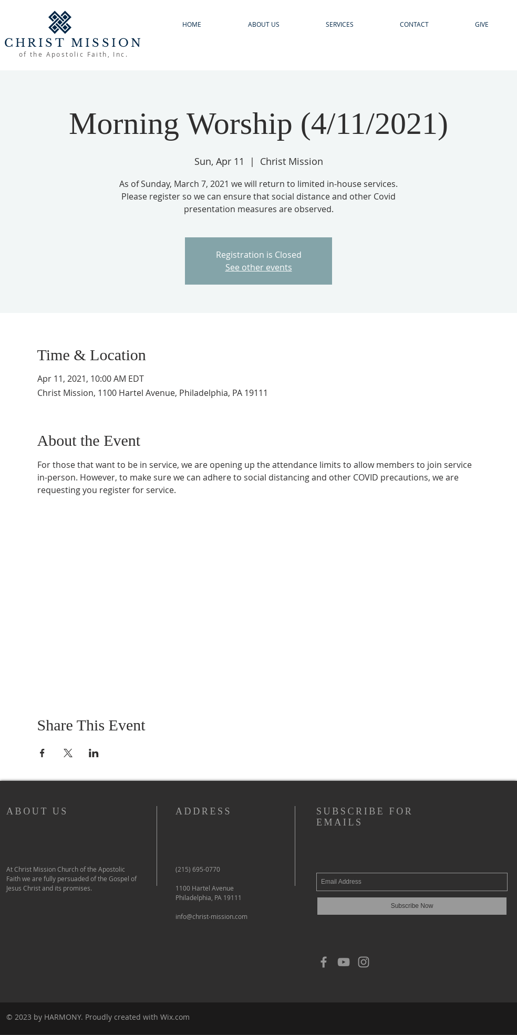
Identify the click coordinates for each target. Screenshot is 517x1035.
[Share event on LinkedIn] (94, 753)
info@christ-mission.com (211, 916)
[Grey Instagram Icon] (363, 962)
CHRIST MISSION (73, 43)
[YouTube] (343, 962)
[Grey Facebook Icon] (323, 962)
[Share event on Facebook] (42, 753)
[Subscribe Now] (412, 906)
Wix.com (175, 1017)
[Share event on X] (68, 753)
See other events (258, 267)
